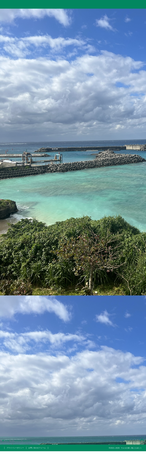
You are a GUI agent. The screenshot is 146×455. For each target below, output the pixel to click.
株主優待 (123, 300)
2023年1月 (123, 373)
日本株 (125, 278)
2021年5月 (123, 416)
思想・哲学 (123, 262)
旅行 (72, 12)
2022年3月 (123, 402)
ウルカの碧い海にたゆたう (73, 4)
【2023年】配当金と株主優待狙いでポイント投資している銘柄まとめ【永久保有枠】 (123, 208)
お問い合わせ (129, 12)
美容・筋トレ (100, 12)
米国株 (125, 281)
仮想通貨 (123, 254)
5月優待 (125, 306)
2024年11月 (123, 336)
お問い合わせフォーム (37, 448)
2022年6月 (123, 380)
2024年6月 (123, 343)
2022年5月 (123, 387)
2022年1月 (123, 409)
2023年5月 (123, 358)
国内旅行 (125, 294)
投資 (45, 12)
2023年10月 (123, 351)
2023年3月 (123, 365)
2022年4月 (123, 395)
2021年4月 (123, 424)
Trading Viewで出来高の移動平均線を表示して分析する (122, 193)
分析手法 (125, 275)
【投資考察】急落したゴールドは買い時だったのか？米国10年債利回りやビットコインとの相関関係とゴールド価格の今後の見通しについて (122, 176)
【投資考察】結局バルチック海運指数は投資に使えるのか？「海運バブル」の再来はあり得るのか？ (122, 157)
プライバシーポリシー (15, 448)
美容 (123, 313)
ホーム (17, 12)
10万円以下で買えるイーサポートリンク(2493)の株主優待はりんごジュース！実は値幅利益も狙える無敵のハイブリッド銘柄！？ (122, 226)
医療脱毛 (125, 316)
